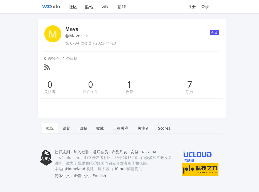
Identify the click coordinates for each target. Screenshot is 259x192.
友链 (134, 151)
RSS (145, 151)
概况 (50, 128)
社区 (73, 6)
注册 (192, 6)
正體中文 (81, 175)
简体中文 (62, 175)
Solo (51, 6)
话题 (66, 128)
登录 (205, 6)
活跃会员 (100, 151)
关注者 (50, 91)
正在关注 (90, 91)
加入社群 (81, 151)
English (99, 175)
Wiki (105, 6)
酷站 (89, 6)
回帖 (83, 128)
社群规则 (62, 151)
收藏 (129, 91)
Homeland (75, 168)
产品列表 (119, 151)
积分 (190, 91)
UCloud (120, 168)
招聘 (122, 6)
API (156, 151)
